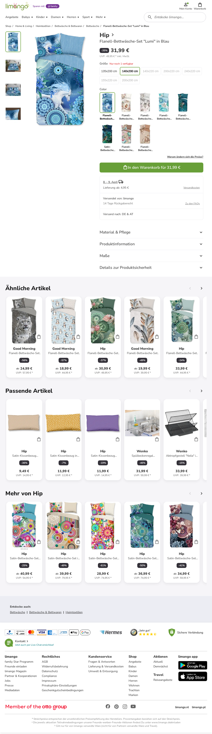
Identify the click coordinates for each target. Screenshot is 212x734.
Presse (9, 687)
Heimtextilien (74, 613)
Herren (133, 682)
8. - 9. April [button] (110, 183)
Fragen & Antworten (102, 663)
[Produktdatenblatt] (24, 338)
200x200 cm (130, 81)
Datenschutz (50, 673)
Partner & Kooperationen (21, 677)
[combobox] (175, 18)
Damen (133, 677)
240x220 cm (192, 72)
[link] (126, 107)
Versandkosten (191, 188)
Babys (133, 668)
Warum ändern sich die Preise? (185, 158)
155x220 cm (109, 81)
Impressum (49, 682)
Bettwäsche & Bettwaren (45, 613)
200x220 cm (171, 72)
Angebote (135, 663)
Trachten (134, 692)
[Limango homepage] (17, 7)
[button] (200, 7)
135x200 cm (109, 72)
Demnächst (160, 668)
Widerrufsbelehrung (55, 668)
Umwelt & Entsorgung (103, 673)
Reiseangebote (162, 681)
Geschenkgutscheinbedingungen (63, 692)
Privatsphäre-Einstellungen (59, 687)
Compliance (49, 677)
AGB (45, 663)
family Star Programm (19, 663)
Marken (133, 696)
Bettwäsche (17, 613)
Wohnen (134, 687)
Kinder (133, 673)
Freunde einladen (16, 668)
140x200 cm (130, 72)
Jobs (8, 682)
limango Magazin (16, 673)
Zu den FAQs (192, 204)
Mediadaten (12, 692)
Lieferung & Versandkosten (106, 668)
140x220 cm (151, 72)
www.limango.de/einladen (166, 724)
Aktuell (158, 663)
